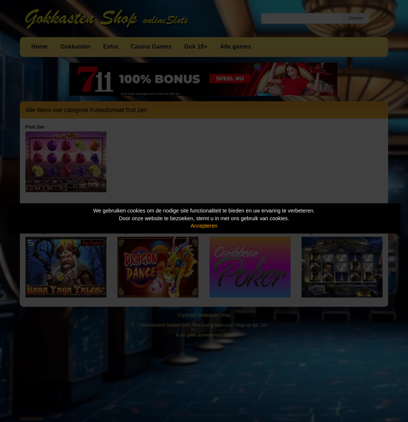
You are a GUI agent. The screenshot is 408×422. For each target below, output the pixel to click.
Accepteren (204, 226)
